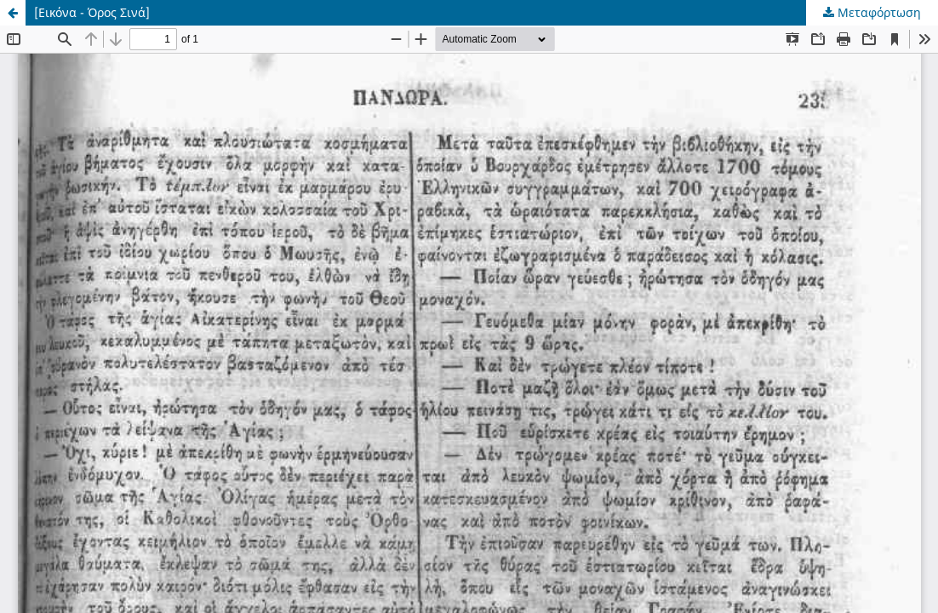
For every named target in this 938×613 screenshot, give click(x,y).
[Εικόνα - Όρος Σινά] (92, 12)
